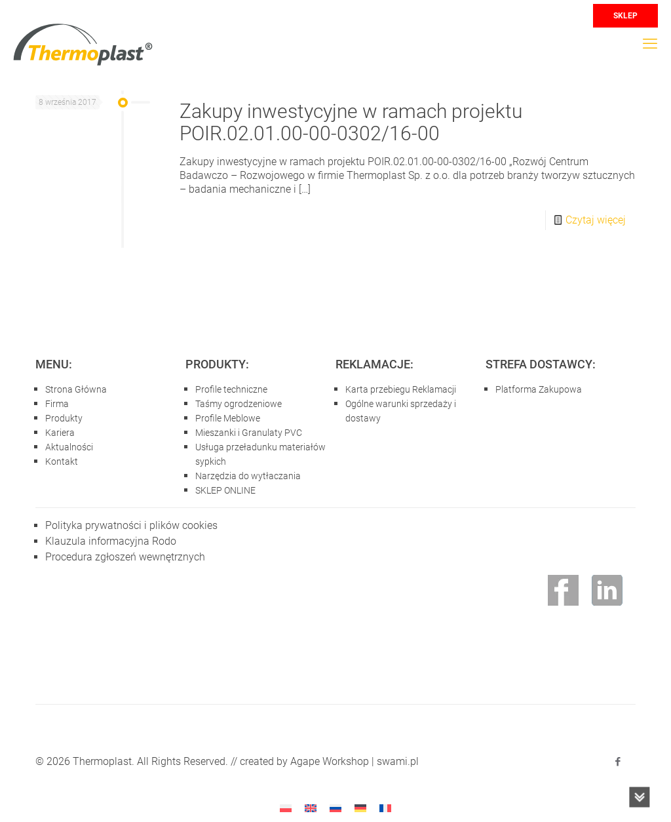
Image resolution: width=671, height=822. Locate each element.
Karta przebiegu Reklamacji (400, 389)
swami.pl (398, 761)
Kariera (60, 432)
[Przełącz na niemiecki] (360, 808)
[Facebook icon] (618, 762)
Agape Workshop (329, 761)
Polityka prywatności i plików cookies (131, 525)
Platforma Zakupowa (538, 389)
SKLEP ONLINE (225, 490)
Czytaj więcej (596, 220)
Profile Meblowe (227, 418)
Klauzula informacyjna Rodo (110, 541)
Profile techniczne (231, 389)
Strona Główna (76, 389)
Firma (57, 404)
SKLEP (625, 15)
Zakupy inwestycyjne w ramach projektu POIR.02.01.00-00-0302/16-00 (351, 122)
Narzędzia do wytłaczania (248, 476)
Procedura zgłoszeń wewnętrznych (125, 557)
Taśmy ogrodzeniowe (238, 404)
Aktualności (69, 447)
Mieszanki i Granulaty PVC (248, 432)
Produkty (64, 418)
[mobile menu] (650, 44)
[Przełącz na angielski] (310, 808)
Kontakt (61, 461)
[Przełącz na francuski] (385, 808)
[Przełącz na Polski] (285, 808)
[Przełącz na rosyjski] (335, 808)
